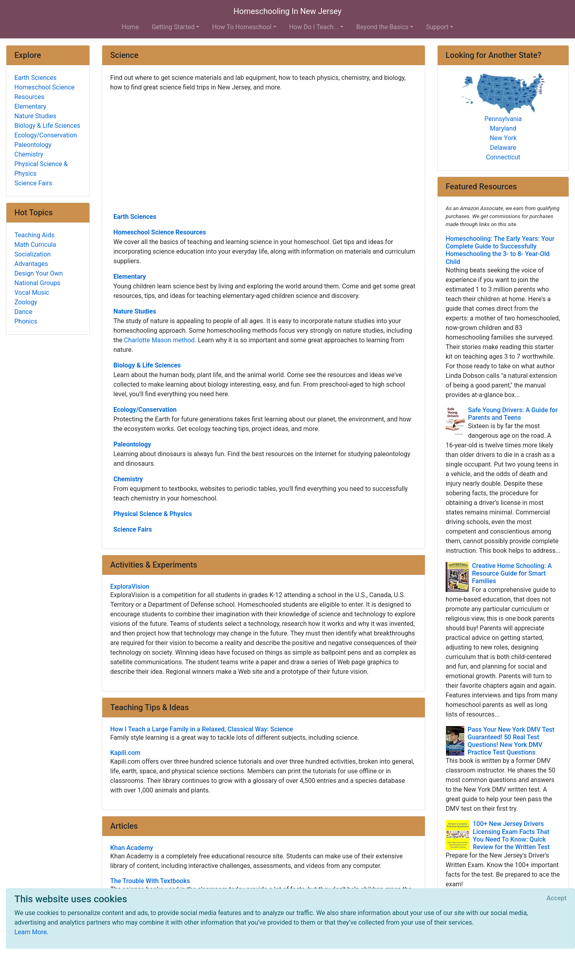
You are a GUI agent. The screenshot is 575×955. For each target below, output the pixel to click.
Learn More (30, 932)
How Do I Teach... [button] (314, 27)
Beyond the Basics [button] (382, 27)
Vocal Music (31, 292)
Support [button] (437, 27)
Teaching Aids (34, 235)
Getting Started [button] (173, 27)
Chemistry (128, 479)
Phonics (25, 321)
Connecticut (503, 157)
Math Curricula (35, 244)
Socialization (32, 254)
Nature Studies (134, 311)
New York (503, 138)
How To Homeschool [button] (242, 27)
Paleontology (132, 444)
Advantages (31, 264)
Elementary (129, 276)
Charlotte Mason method (159, 340)
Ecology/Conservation (144, 409)
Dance (23, 312)
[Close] (557, 898)
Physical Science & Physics (152, 514)
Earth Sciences (134, 216)
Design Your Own (38, 273)
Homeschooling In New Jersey (287, 11)
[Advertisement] (263, 151)
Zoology (25, 302)
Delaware (503, 147)
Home (130, 27)
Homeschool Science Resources (159, 232)
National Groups (37, 283)
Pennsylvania (503, 119)
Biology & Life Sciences (147, 365)
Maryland (503, 128)
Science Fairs (132, 529)
